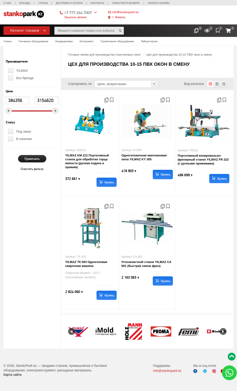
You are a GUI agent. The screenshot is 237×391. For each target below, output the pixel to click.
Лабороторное (149, 41)
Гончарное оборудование (33, 41)
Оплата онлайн (159, 3)
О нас (7, 3)
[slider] (8, 110)
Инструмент (87, 41)
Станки (7, 41)
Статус (10, 122)
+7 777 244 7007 (78, 12)
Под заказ (23, 131)
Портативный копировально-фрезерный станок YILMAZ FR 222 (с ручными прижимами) (203, 159)
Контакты (97, 3)
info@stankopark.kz (125, 12)
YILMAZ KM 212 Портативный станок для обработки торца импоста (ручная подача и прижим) (87, 161)
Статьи (43, 3)
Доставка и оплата (69, 3)
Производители (17, 61)
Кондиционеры (64, 41)
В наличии (24, 139)
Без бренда (24, 78)
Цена (9, 91)
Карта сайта (12, 374)
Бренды (24, 3)
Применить (32, 159)
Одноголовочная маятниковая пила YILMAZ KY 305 (144, 157)
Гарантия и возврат (126, 3)
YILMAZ (22, 70)
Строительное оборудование (117, 41)
